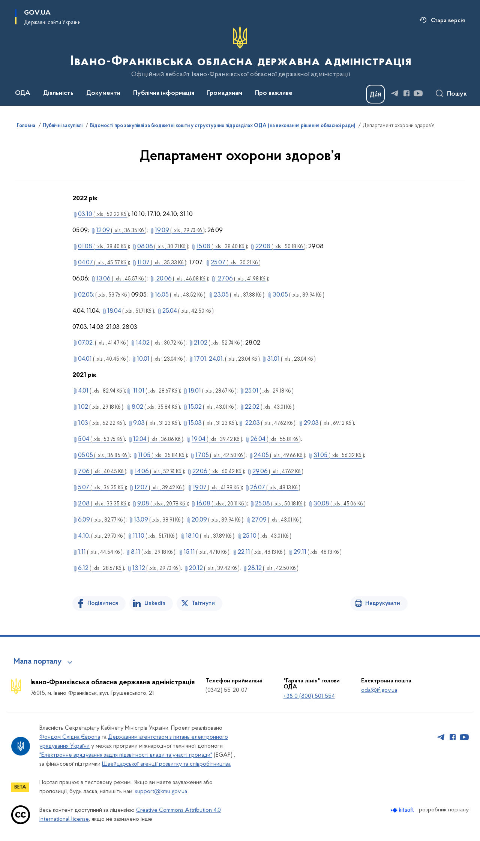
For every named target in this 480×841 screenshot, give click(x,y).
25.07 (236, 262)
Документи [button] (103, 93)
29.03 (329, 423)
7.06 (102, 471)
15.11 (207, 552)
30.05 (298, 294)
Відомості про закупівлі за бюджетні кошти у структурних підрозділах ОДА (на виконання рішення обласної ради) (222, 126)
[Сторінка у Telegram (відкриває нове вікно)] (394, 93)
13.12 (156, 568)
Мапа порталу (38, 662)
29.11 (318, 552)
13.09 (158, 519)
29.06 (277, 471)
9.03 (156, 423)
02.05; (104, 294)
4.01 (101, 390)
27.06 (242, 278)
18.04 (130, 311)
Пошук (457, 94)
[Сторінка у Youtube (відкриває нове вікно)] (418, 93)
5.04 (101, 439)
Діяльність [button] (58, 93)
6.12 (101, 568)
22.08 (280, 246)
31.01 (291, 359)
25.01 (269, 390)
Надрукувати (382, 603)
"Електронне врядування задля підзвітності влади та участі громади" (125, 755)
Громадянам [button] (224, 93)
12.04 (158, 439)
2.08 (103, 503)
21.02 (218, 342)
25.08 (280, 503)
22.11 (261, 552)
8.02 (156, 407)
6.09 (102, 519)
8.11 (153, 552)
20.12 (214, 568)
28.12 (273, 568)
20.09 (217, 519)
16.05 (180, 294)
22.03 (270, 423)
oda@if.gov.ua (379, 690)
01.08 (103, 246)
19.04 (217, 439)
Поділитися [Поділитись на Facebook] (102, 603)
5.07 (102, 487)
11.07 (161, 262)
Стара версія (448, 21)
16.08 (221, 503)
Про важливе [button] (273, 93)
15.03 (212, 423)
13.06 (121, 278)
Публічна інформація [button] (163, 93)
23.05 (239, 294)
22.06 (218, 471)
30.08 (340, 503)
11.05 (162, 455)
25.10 (267, 536)
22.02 (269, 407)
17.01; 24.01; (227, 359)
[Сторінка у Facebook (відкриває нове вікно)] (406, 93)
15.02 (212, 407)
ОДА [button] (22, 93)
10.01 (161, 359)
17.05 (220, 455)
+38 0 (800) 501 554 (309, 696)
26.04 (275, 439)
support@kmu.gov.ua (161, 792)
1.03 (101, 423)
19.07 (217, 487)
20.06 (181, 278)
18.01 (212, 390)
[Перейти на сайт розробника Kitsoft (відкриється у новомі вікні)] (403, 810)
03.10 (103, 214)
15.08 (221, 246)
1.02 (100, 407)
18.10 (210, 536)
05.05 (104, 455)
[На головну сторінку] (240, 52)
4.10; (102, 536)
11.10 (155, 536)
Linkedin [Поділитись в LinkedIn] (154, 603)
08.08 (162, 246)
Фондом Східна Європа (69, 737)
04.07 (103, 262)
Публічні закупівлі (62, 126)
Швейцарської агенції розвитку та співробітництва (166, 764)
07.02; (103, 342)
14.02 (161, 342)
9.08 (162, 503)
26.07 (275, 487)
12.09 (121, 230)
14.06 (159, 471)
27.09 (277, 519)
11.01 (156, 390)
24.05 (279, 455)
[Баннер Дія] (375, 94)
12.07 (159, 487)
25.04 (188, 311)
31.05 (339, 455)
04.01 (103, 359)
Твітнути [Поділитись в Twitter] (203, 603)
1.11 (100, 552)
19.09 (180, 230)
